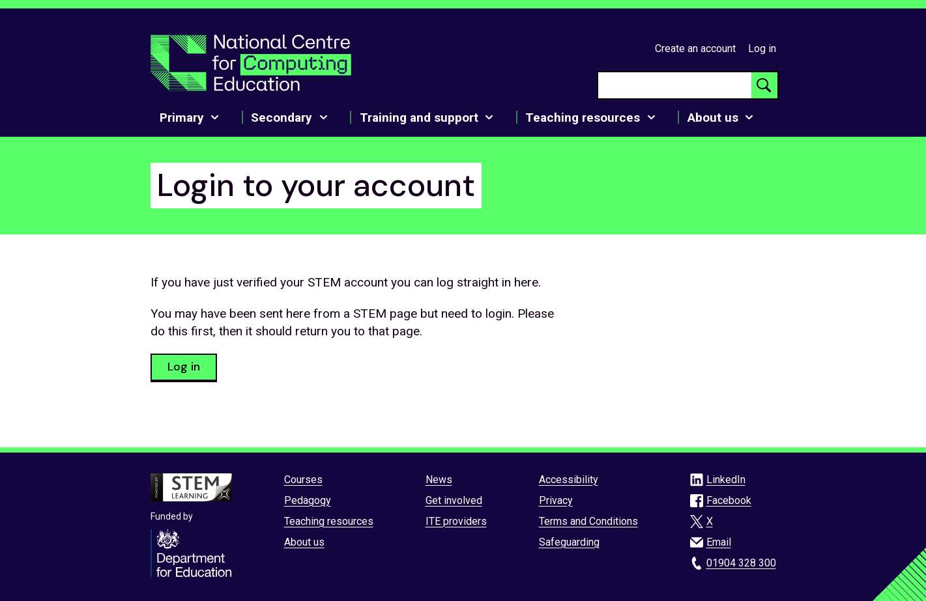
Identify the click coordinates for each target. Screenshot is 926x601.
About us (304, 542)
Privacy (556, 500)
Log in (762, 48)
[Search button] (764, 85)
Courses (303, 479)
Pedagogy (307, 500)
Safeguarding (569, 542)
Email (718, 542)
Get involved (454, 500)
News (439, 479)
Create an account (695, 48)
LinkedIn (725, 479)
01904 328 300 (741, 563)
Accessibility (568, 479)
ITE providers (456, 521)
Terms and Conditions (588, 521)
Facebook (728, 500)
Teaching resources (328, 521)
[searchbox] (674, 85)
